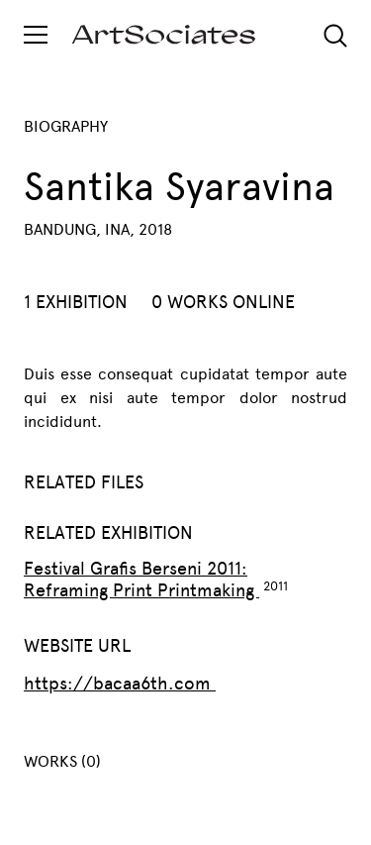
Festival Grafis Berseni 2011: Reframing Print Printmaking (141, 579)
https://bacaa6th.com (120, 683)
